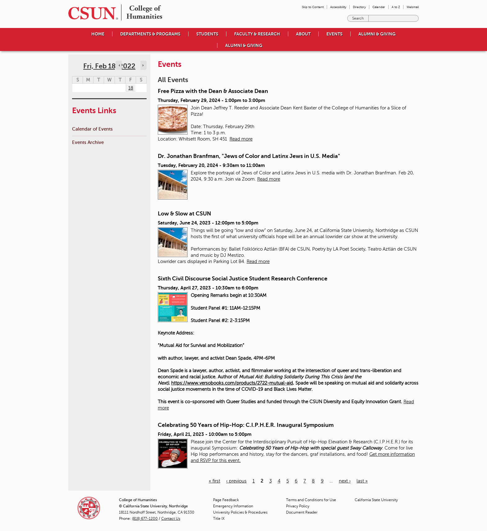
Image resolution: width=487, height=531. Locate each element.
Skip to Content (313, 7)
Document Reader (301, 512)
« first (214, 480)
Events (334, 33)
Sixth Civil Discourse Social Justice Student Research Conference (242, 278)
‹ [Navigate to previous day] (119, 65)
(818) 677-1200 (145, 518)
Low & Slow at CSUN (184, 213)
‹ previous (236, 480)
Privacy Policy (297, 506)
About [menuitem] (303, 33)
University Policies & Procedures (240, 512)
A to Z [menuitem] (396, 7)
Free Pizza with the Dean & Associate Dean (213, 91)
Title (219, 518)
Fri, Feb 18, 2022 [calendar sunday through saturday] (109, 66)
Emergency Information (233, 506)
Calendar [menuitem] (378, 7)
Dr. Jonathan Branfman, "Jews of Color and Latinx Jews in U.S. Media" (249, 156)
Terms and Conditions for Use (311, 500)
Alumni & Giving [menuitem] (377, 33)
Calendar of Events (92, 129)
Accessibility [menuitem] (338, 7)
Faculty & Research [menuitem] (257, 33)
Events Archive (88, 142)
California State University (376, 500)
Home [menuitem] (97, 33)
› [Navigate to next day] (142, 65)
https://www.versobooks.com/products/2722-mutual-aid (232, 383)
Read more (241, 138)
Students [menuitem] (207, 33)
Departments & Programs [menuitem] (150, 33)
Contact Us (170, 518)
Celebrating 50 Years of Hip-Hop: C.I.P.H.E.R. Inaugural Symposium (246, 425)
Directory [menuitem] (359, 7)
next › (345, 480)
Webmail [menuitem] (413, 7)
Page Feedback (226, 500)
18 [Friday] (130, 87)
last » (362, 480)
